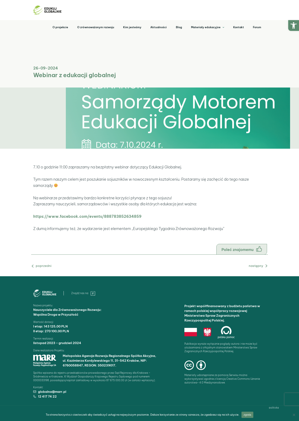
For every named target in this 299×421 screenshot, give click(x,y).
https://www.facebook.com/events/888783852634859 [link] (87, 216)
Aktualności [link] (154, 27)
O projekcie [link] (53, 27)
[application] (220, 27)
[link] (293, 25)
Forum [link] (256, 27)
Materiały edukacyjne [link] (205, 27)
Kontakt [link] (237, 27)
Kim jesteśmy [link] (127, 27)
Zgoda (247, 414)
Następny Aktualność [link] (251, 265)
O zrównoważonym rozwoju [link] (89, 27)
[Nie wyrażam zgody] (294, 415)
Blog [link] (175, 27)
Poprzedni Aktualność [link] (48, 265)
